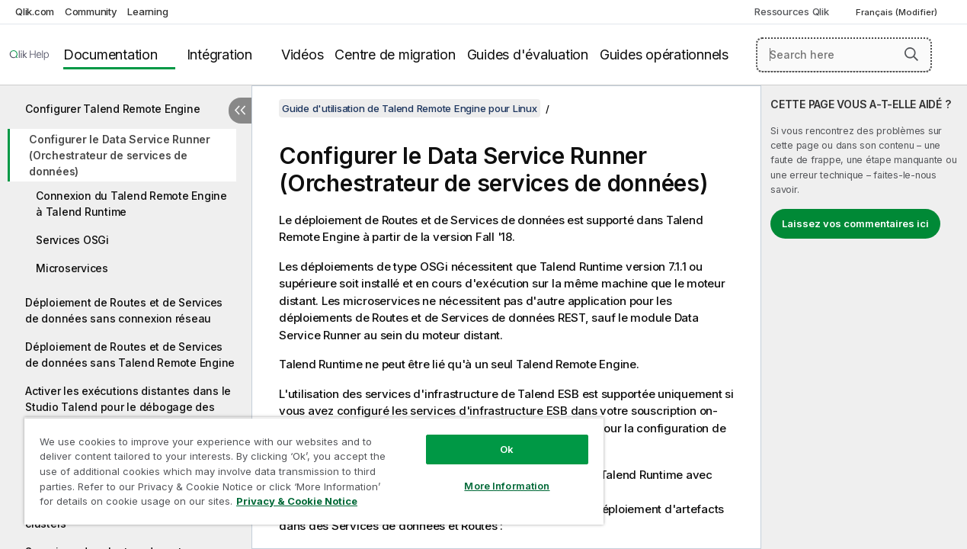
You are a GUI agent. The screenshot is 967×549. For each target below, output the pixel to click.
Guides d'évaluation (527, 55)
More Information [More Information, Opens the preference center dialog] (491, 474)
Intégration (219, 55)
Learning (147, 11)
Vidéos (302, 55)
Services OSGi (72, 239)
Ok (491, 438)
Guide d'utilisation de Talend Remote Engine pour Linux (409, 108)
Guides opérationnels (664, 55)
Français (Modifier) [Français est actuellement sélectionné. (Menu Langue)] (898, 12)
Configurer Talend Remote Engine (112, 108)
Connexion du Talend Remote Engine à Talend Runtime (131, 203)
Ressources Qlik (791, 11)
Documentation (110, 55)
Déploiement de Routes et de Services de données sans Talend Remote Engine (130, 354)
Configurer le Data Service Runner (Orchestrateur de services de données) (119, 155)
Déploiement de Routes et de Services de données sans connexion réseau (124, 310)
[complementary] (864, 317)
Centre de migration (395, 55)
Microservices (72, 268)
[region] (304, 465)
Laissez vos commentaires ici (855, 223)
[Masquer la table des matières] (240, 111)
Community (91, 11)
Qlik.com (34, 11)
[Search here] (843, 55)
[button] (911, 54)
